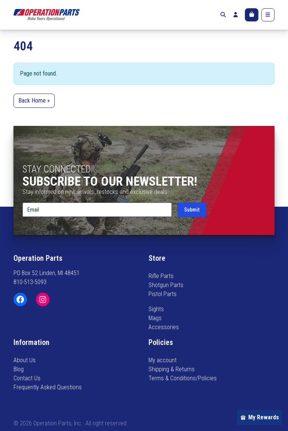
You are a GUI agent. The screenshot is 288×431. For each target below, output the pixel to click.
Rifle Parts (161, 276)
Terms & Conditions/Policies (182, 378)
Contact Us (27, 378)
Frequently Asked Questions (48, 387)
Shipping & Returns (171, 369)
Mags (155, 318)
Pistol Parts (162, 294)
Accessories (163, 327)
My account (162, 360)
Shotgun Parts (165, 285)
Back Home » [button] (34, 100)
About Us (25, 360)
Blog (19, 369)
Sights (156, 309)
